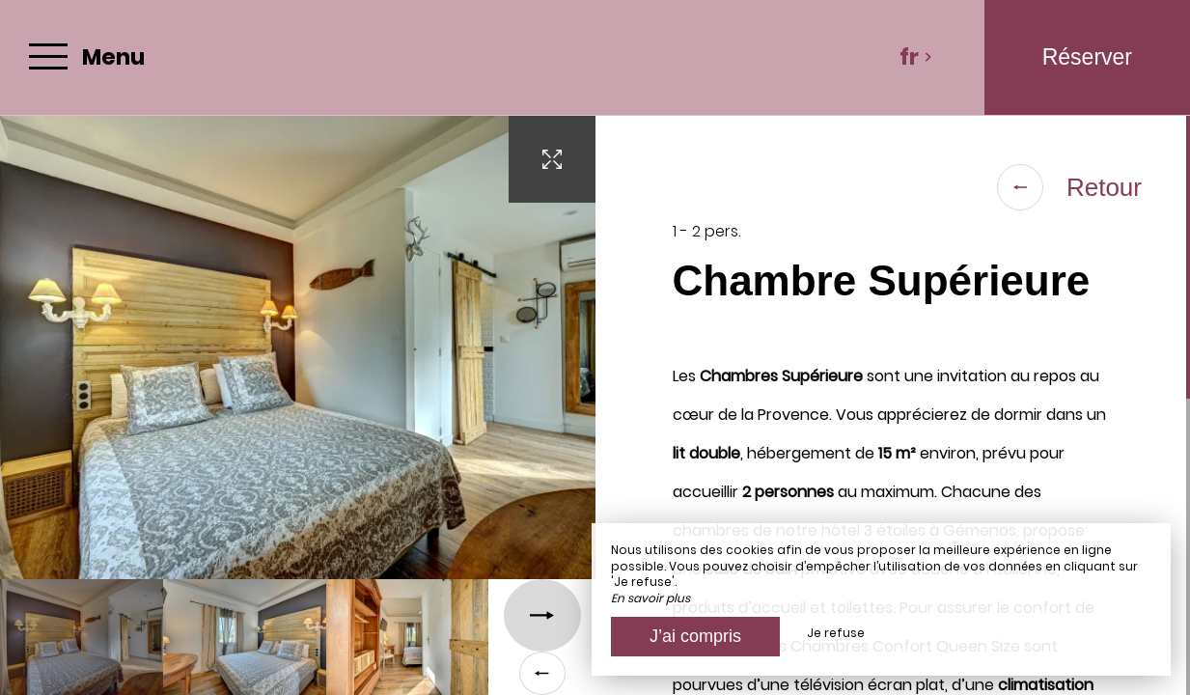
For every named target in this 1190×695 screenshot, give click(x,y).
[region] (893, 405)
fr (915, 57)
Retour (1069, 187)
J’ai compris (695, 636)
